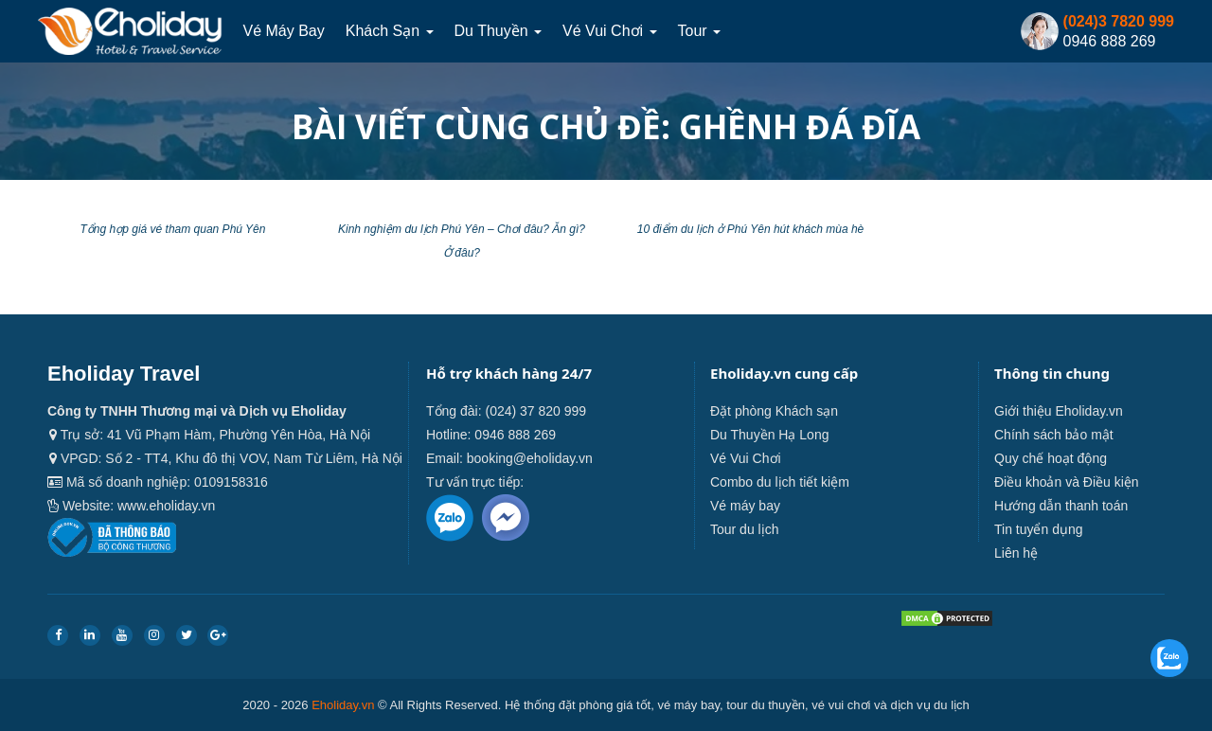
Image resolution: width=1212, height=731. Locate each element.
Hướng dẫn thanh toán (1061, 505)
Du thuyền (498, 31)
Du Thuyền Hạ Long (769, 434)
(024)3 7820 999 (1118, 21)
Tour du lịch (744, 529)
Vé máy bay (283, 31)
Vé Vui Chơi (609, 31)
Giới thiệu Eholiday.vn (1058, 411)
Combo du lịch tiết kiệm (779, 482)
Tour (700, 31)
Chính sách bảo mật (1054, 434)
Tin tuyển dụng (1038, 529)
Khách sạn (390, 31)
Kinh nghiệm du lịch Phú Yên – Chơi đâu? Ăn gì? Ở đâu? (461, 241)
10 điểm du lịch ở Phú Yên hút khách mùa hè (750, 229)
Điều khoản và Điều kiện (1066, 482)
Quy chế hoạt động (1050, 458)
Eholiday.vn (343, 705)
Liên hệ (1016, 553)
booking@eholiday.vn (530, 458)
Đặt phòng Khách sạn (774, 411)
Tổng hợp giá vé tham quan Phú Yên (173, 229)
